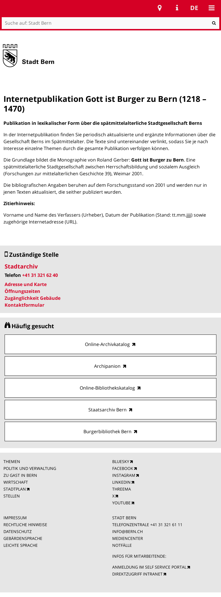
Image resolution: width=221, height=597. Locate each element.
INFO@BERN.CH (127, 531)
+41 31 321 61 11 (166, 524)
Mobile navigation (211, 7)
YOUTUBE (121, 502)
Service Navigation (177, 7)
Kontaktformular (24, 305)
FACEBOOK (122, 468)
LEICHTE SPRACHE (20, 545)
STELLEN (11, 496)
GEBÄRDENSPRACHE (22, 538)
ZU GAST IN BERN (20, 475)
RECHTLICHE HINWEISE (25, 524)
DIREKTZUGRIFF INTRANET (137, 574)
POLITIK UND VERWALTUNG (29, 468)
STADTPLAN (14, 489)
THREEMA (121, 489)
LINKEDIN (121, 482)
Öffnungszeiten (22, 291)
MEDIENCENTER (127, 538)
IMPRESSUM (15, 517)
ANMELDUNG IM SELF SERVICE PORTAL (149, 567)
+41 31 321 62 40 (40, 275)
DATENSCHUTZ (17, 531)
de (194, 8)
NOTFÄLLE (122, 545)
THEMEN (11, 461)
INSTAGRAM (123, 475)
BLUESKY (120, 461)
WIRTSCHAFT (15, 482)
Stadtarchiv (21, 266)
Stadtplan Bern (159, 7)
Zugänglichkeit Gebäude (32, 298)
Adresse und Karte (26, 284)
